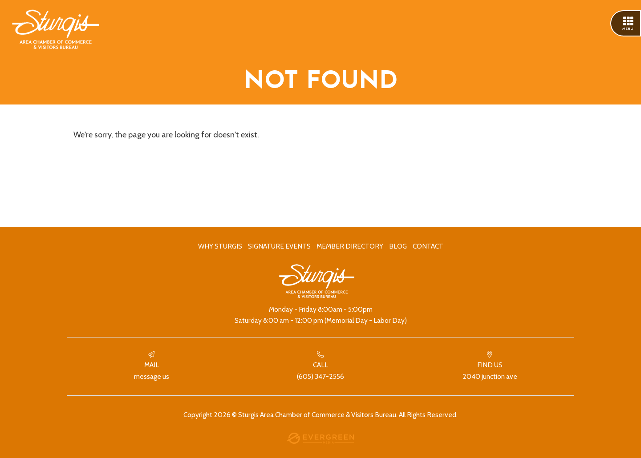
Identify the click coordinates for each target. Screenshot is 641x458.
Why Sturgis (220, 246)
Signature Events (279, 246)
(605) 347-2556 (320, 366)
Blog (398, 246)
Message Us (151, 366)
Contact (428, 246)
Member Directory (349, 246)
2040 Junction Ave (490, 366)
